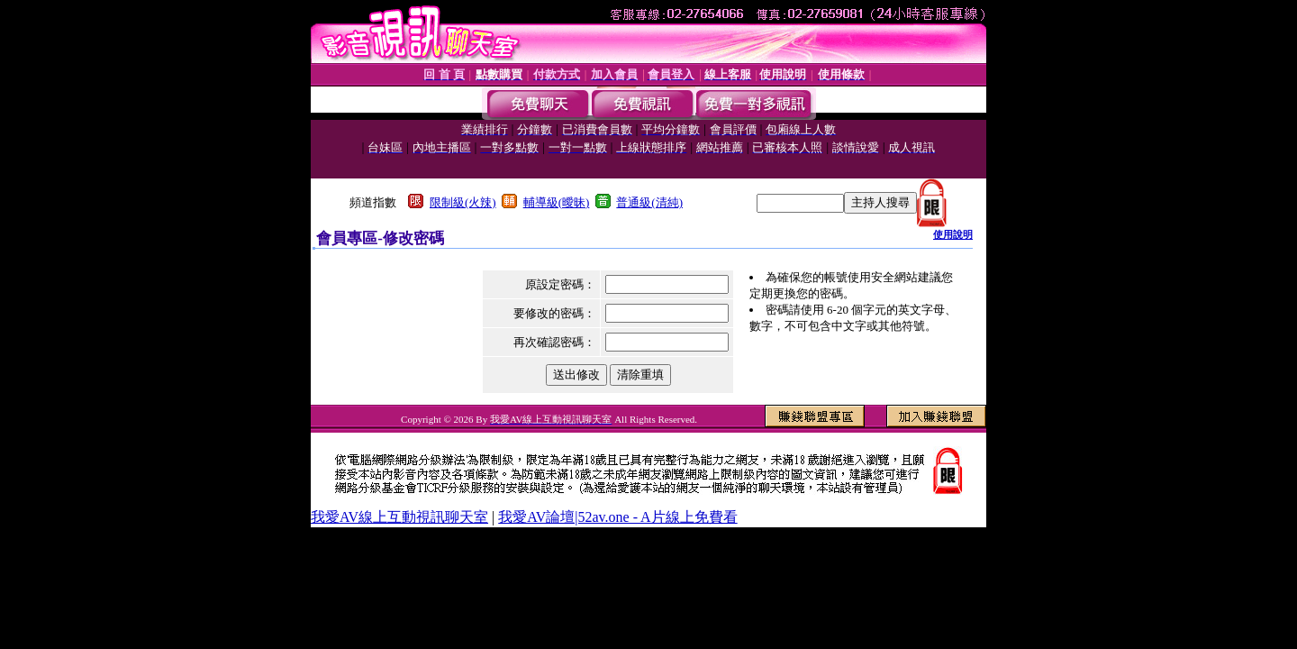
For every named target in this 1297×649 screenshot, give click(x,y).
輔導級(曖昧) (556, 202)
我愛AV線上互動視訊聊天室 (399, 517)
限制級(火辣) (463, 202)
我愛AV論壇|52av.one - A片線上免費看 (617, 517)
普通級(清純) (649, 202)
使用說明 (953, 234)
